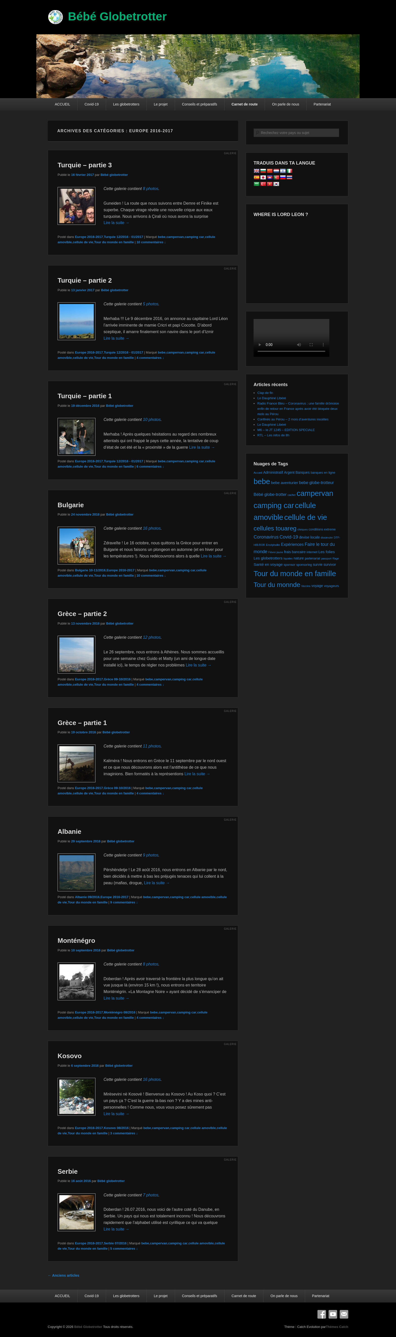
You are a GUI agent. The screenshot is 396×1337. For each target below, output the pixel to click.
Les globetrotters (126, 104)
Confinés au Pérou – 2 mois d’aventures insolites (293, 419)
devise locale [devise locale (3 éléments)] (309, 537)
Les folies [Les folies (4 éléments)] (326, 552)
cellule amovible (202, 897)
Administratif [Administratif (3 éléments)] (273, 472)
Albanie (69, 831)
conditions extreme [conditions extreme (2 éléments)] (322, 529)
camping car (194, 237)
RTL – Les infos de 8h (273, 435)
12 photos (152, 637)
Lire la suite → (116, 223)
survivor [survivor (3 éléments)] (330, 565)
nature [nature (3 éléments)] (298, 558)
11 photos (152, 746)
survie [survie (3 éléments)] (318, 565)
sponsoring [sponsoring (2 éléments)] (304, 565)
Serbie (68, 1171)
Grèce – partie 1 (82, 723)
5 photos (150, 304)
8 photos (150, 188)
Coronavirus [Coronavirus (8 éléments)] (266, 537)
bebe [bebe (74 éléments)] (262, 481)
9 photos (150, 855)
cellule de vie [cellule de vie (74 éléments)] (305, 517)
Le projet (160, 104)
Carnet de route (245, 104)
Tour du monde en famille (114, 242)
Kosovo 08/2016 (116, 1128)
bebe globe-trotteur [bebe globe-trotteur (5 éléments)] (316, 482)
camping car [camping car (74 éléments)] (274, 505)
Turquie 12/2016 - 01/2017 (123, 237)
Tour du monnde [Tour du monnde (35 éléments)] (277, 584)
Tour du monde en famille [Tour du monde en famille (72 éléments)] (295, 574)
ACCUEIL (62, 104)
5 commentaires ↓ (124, 1248)
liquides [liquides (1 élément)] (287, 558)
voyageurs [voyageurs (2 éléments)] (331, 586)
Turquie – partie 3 (85, 165)
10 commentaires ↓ (151, 242)
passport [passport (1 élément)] (326, 558)
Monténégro (76, 940)
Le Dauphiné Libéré (271, 398)
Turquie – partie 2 (85, 280)
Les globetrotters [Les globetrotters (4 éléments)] (268, 558)
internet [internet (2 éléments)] (312, 552)
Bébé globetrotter (114, 175)
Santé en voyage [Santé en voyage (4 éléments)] (268, 564)
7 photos (150, 1195)
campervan (175, 237)
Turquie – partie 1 (85, 396)
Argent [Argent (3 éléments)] (289, 472)
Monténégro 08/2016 (119, 1012)
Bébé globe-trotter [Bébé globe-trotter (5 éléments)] (270, 494)
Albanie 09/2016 (87, 897)
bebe (161, 237)
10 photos (152, 419)
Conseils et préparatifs (199, 104)
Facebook (321, 1314)
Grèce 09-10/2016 (117, 679)
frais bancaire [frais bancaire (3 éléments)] (295, 552)
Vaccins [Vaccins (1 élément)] (306, 585)
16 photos (152, 528)
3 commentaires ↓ (124, 1133)
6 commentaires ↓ (150, 466)
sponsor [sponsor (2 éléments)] (289, 565)
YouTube (333, 1314)
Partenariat (322, 104)
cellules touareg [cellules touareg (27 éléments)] (275, 528)
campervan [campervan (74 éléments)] (314, 493)
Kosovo (70, 1056)
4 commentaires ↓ (150, 358)
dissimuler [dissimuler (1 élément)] (327, 537)
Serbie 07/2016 (115, 1243)
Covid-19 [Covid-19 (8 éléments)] (289, 537)
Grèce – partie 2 (82, 614)
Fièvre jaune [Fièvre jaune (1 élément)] (275, 552)
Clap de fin (265, 393)
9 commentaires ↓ (124, 902)
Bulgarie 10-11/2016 (90, 570)
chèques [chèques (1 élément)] (303, 529)
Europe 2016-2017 (89, 237)
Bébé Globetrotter (117, 16)
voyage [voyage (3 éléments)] (317, 586)
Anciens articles (63, 1275)
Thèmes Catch (337, 1327)
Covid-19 (92, 104)
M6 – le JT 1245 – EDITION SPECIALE (286, 430)
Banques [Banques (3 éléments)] (302, 472)
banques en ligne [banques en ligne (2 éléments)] (323, 472)
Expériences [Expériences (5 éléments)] (292, 544)
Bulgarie (71, 505)
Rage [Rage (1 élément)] (335, 558)
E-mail (344, 1314)
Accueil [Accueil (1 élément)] (258, 472)
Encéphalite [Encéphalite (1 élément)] (273, 544)
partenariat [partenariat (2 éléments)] (312, 558)
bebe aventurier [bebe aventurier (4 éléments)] (284, 482)
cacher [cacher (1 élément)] (292, 494)
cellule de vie (83, 242)
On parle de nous (285, 104)
